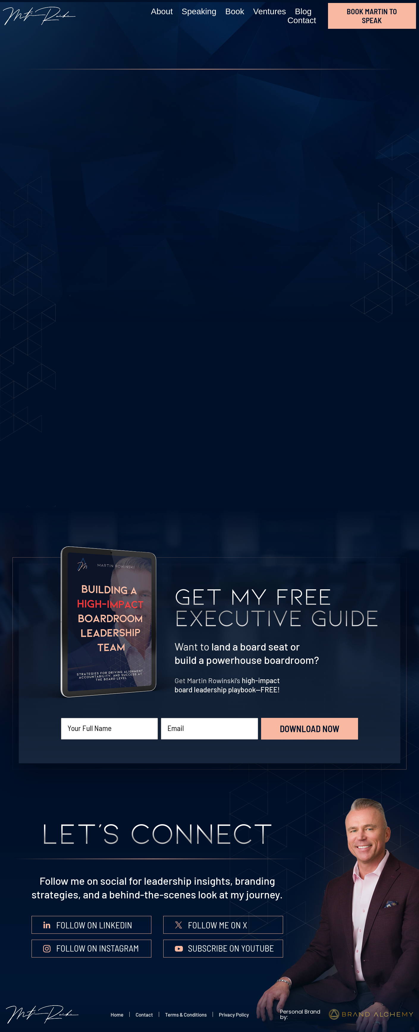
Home (117, 1014)
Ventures (269, 11)
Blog (303, 11)
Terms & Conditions (186, 1014)
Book (234, 11)
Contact (301, 20)
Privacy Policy (234, 1014)
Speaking (199, 11)
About (162, 11)
